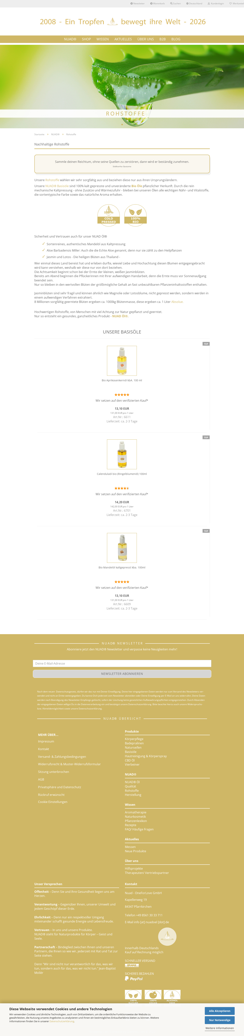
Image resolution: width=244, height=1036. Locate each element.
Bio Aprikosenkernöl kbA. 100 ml (122, 380)
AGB (41, 779)
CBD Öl (130, 760)
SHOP (86, 39)
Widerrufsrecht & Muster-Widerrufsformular (69, 764)
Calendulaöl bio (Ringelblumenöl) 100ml (122, 474)
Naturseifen (133, 747)
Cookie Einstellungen (52, 802)
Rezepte (130, 825)
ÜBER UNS (145, 39)
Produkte (132, 731)
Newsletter (137, 3)
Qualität (130, 786)
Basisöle (130, 752)
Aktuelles (132, 839)
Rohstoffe (132, 791)
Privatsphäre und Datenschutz (59, 787)
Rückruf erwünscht (51, 795)
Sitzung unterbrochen (53, 772)
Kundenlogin (216, 3)
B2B (162, 39)
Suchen (175, 3)
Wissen (130, 805)
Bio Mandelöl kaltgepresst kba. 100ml (122, 567)
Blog (175, 39)
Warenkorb (157, 3)
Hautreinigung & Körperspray (146, 756)
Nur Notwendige (219, 1020)
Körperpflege (134, 739)
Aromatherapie (135, 812)
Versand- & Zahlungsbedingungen (62, 757)
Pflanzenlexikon (136, 821)
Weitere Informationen (220, 1028)
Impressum (46, 741)
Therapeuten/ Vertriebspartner (147, 873)
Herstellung (133, 795)
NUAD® (70, 39)
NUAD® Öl (132, 782)
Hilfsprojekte (134, 868)
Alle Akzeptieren (219, 1011)
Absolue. (177, 302)
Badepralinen (134, 743)
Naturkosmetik (135, 817)
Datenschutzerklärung (61, 1021)
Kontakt (43, 749)
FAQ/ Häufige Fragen (139, 829)
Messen (130, 847)
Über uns (131, 861)
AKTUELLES (123, 39)
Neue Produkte (135, 851)
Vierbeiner (132, 764)
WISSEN (103, 39)
